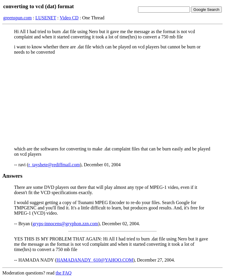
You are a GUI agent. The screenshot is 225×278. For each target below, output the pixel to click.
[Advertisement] (112, 101)
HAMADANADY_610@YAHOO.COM (95, 259)
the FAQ (63, 272)
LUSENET (45, 17)
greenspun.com (17, 17)
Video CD (69, 17)
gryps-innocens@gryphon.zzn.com (65, 223)
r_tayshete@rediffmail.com (54, 164)
